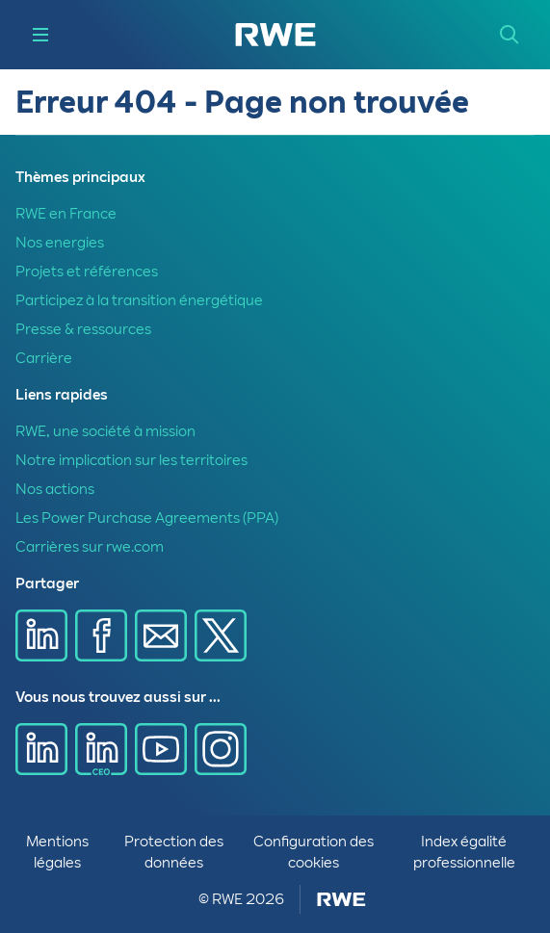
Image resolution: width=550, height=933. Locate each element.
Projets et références (86, 271)
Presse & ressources (83, 329)
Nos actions (54, 489)
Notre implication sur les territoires (131, 460)
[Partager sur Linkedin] (41, 635)
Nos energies (59, 242)
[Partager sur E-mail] (161, 635)
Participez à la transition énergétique (139, 300)
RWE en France (66, 213)
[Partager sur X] (221, 635)
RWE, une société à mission (105, 431)
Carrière (43, 358)
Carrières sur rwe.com (89, 547)
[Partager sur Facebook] (101, 635)
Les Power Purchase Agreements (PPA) (146, 518)
